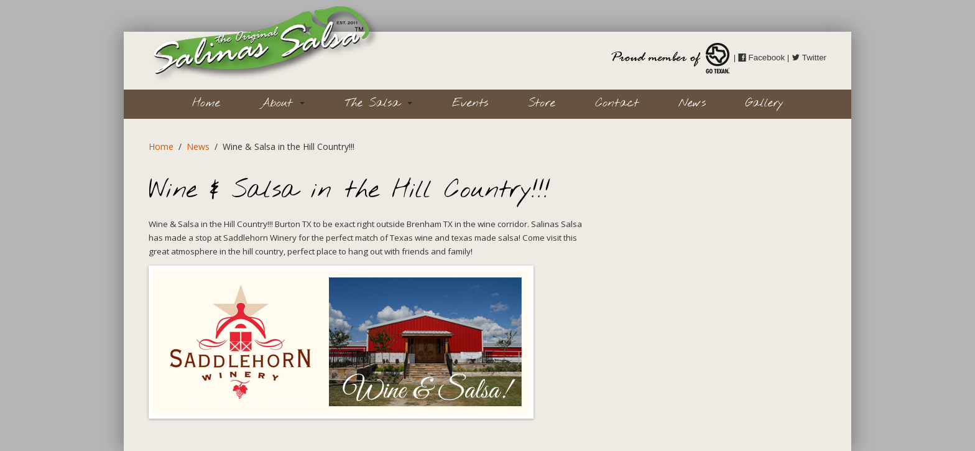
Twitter (809, 57)
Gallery (764, 103)
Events (470, 103)
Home (206, 103)
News (692, 103)
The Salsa (378, 103)
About (282, 103)
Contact (617, 103)
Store (541, 103)
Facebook (761, 57)
